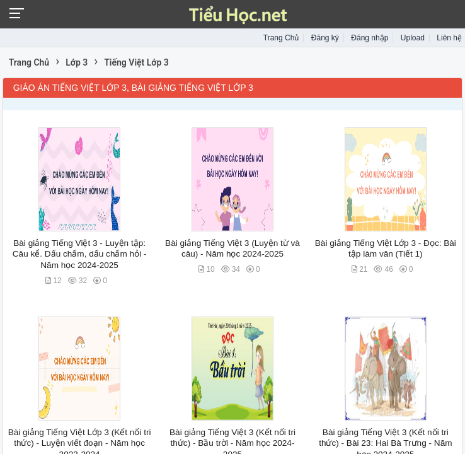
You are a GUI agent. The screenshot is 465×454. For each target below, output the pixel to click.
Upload (413, 37)
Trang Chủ (281, 37)
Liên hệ (449, 37)
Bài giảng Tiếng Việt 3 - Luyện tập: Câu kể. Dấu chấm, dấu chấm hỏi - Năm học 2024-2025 (80, 254)
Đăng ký (325, 37)
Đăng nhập (369, 37)
